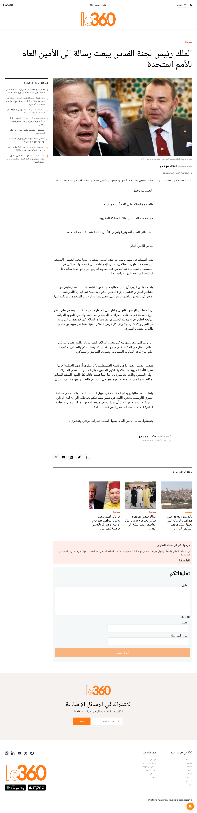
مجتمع (189, 767)
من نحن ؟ (152, 760)
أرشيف (153, 777)
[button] (190, 806)
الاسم (185, 622)
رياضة (189, 777)
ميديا (190, 774)
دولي (190, 784)
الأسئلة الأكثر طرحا (149, 763)
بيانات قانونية (151, 770)
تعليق (185, 585)
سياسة (188, 42)
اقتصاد (189, 763)
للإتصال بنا (152, 774)
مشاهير (189, 781)
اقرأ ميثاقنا (184, 560)
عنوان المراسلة (179, 635)
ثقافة (190, 770)
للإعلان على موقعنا (149, 767)
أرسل (81, 721)
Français (8, 5)
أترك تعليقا (123, 652)
